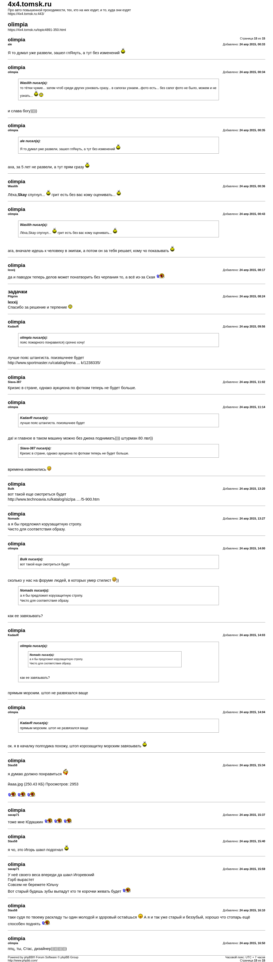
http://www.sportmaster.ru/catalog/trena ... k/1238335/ (54, 363)
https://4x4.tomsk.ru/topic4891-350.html (37, 30)
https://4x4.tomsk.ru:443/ (26, 14)
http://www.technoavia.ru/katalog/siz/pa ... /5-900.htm (53, 499)
